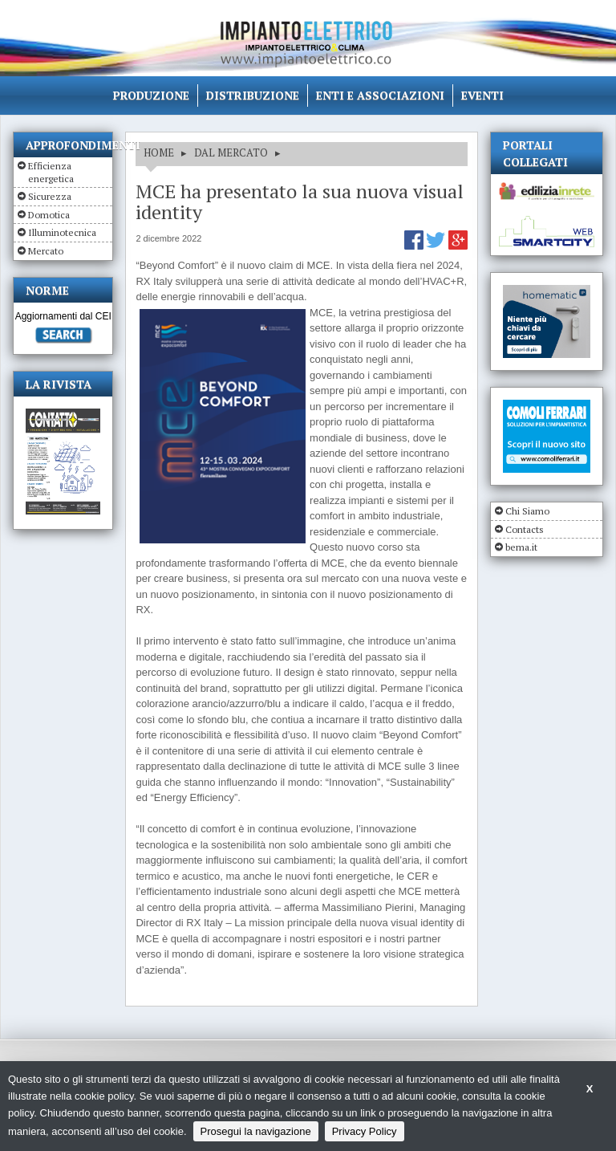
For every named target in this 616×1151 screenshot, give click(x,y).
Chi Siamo (527, 511)
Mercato (45, 251)
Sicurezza (49, 196)
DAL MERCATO (231, 152)
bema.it (521, 547)
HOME (159, 152)
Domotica (49, 215)
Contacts (524, 529)
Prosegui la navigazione (256, 1131)
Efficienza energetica (51, 172)
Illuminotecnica (62, 232)
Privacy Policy (364, 1131)
